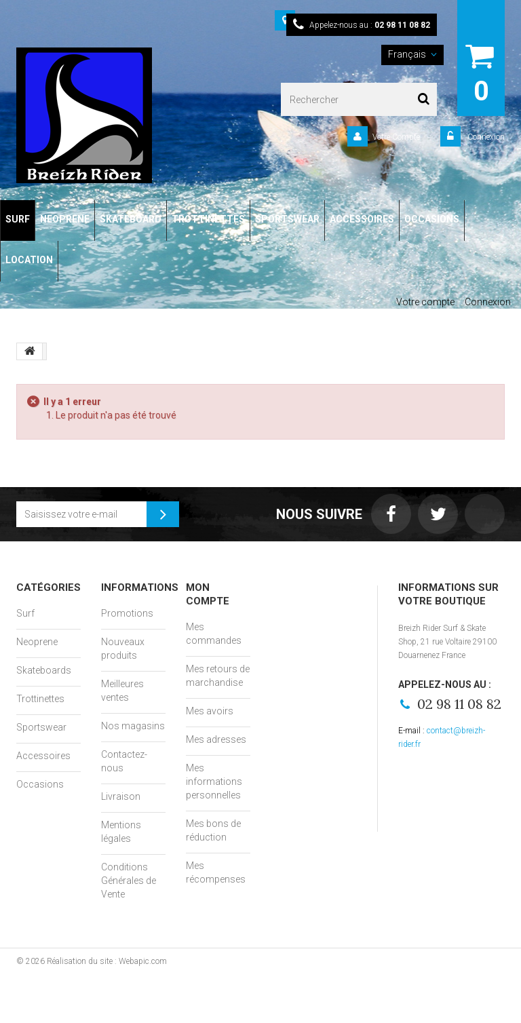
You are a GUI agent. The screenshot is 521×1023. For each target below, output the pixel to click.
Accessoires (43, 755)
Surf (25, 613)
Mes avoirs (209, 711)
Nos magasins (133, 725)
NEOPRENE (65, 219)
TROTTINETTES (208, 219)
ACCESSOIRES (362, 219)
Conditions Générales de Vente (128, 881)
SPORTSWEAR (287, 219)
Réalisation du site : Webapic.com (107, 961)
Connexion (485, 137)
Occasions (40, 784)
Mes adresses (216, 739)
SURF (17, 219)
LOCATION (29, 259)
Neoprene (37, 641)
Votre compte (425, 301)
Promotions (127, 613)
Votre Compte (396, 137)
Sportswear (41, 727)
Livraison (120, 796)
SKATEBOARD (130, 219)
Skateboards (43, 670)
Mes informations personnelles (214, 781)
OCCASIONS (431, 219)
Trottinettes (40, 698)
